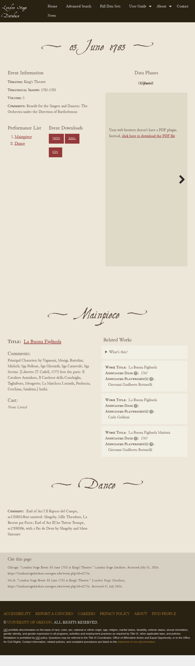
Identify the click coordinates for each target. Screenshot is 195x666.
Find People (164, 625)
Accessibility (17, 625)
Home (52, 6)
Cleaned (171, 83)
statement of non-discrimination (136, 652)
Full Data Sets (110, 6)
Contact (182, 6)
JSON (56, 138)
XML (72, 138)
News (52, 16)
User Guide (137, 6)
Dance (20, 144)
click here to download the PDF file (148, 147)
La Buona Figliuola (42, 352)
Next (180, 190)
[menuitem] (53, 6)
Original (145, 83)
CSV (55, 152)
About (161, 6)
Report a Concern (54, 625)
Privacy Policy (115, 625)
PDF (118, 83)
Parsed (145, 94)
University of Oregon (29, 633)
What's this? (118, 363)
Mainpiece (23, 137)
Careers (86, 625)
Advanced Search (78, 6)
